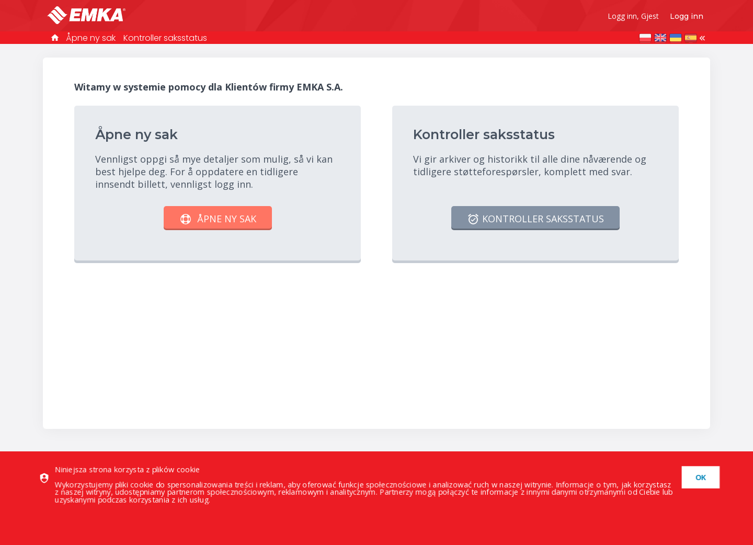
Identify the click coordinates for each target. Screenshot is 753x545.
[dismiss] (698, 477)
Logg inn (686, 16)
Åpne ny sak (91, 38)
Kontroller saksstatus (165, 38)
